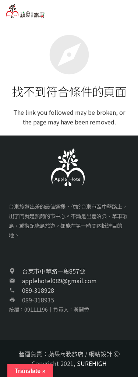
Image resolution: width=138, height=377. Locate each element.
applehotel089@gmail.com (59, 280)
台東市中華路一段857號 (53, 271)
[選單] (128, 11)
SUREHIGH (92, 363)
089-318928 (38, 290)
